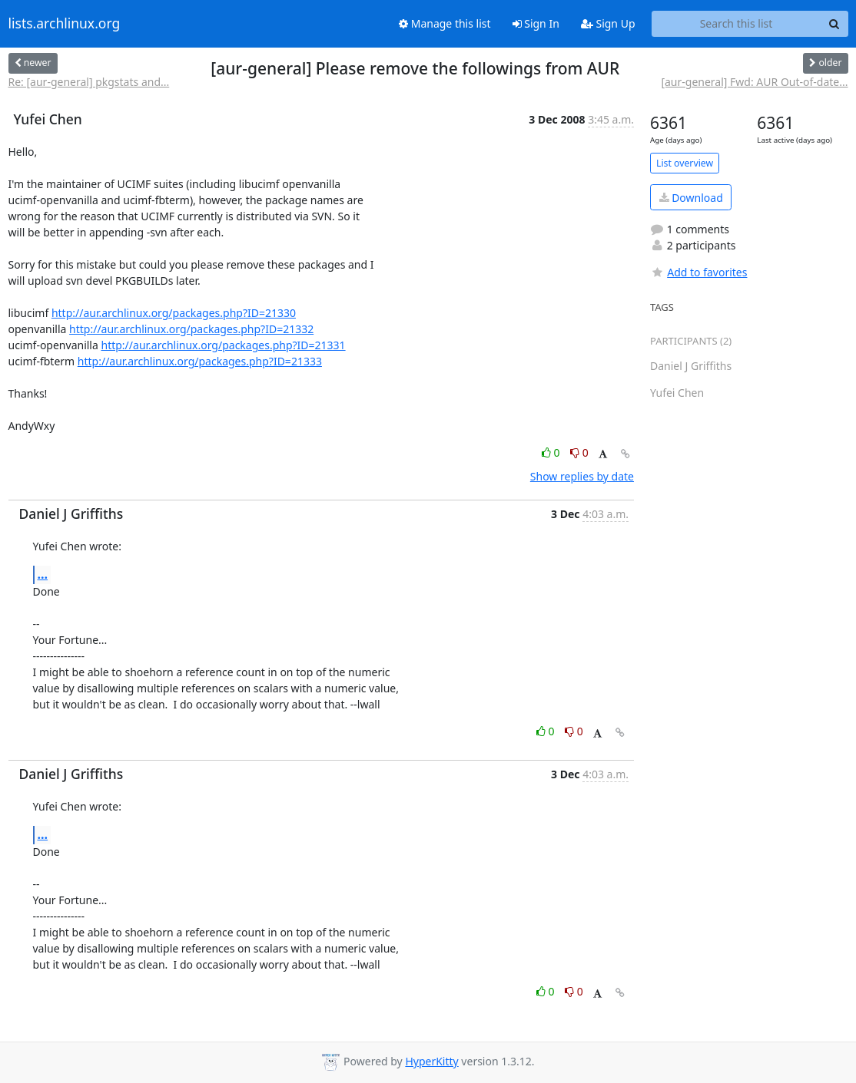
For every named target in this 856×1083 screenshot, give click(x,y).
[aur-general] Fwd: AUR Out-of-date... (754, 81)
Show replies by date (582, 476)
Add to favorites (698, 272)
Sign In (536, 23)
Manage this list (445, 23)
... (43, 574)
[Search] (834, 24)
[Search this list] (736, 24)
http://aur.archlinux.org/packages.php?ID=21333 (200, 361)
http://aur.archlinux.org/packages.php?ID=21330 (173, 312)
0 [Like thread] (552, 452)
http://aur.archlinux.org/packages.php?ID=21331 (223, 345)
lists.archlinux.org (64, 24)
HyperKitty (431, 1061)
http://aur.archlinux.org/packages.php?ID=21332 (191, 329)
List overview (684, 163)
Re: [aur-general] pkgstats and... (89, 81)
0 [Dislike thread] (579, 452)
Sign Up (608, 23)
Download (691, 197)
